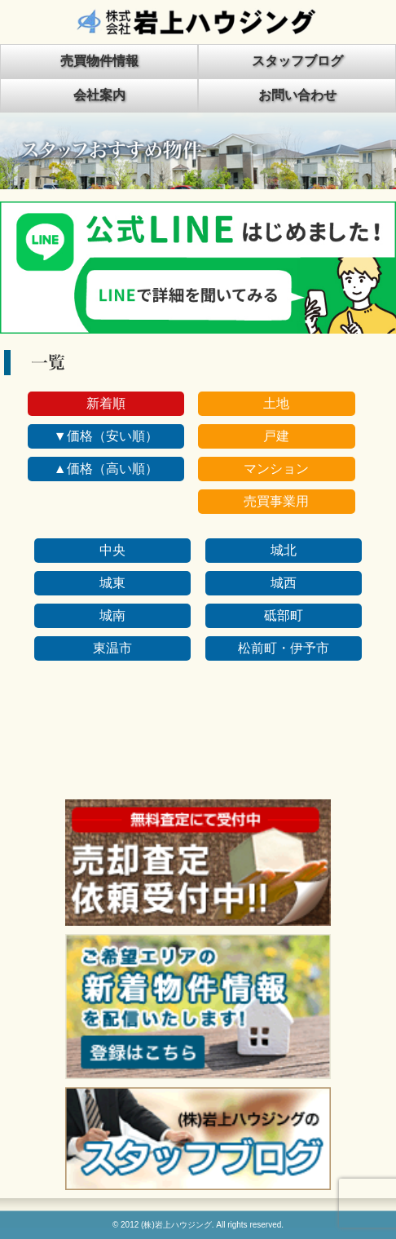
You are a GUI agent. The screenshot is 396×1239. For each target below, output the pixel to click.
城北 (284, 550)
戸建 (276, 436)
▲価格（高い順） (106, 469)
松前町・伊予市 (283, 648)
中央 (112, 550)
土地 (276, 403)
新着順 (105, 403)
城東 (112, 583)
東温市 (112, 648)
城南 (112, 615)
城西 (284, 583)
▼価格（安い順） (106, 436)
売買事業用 (276, 501)
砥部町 (283, 615)
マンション (276, 469)
